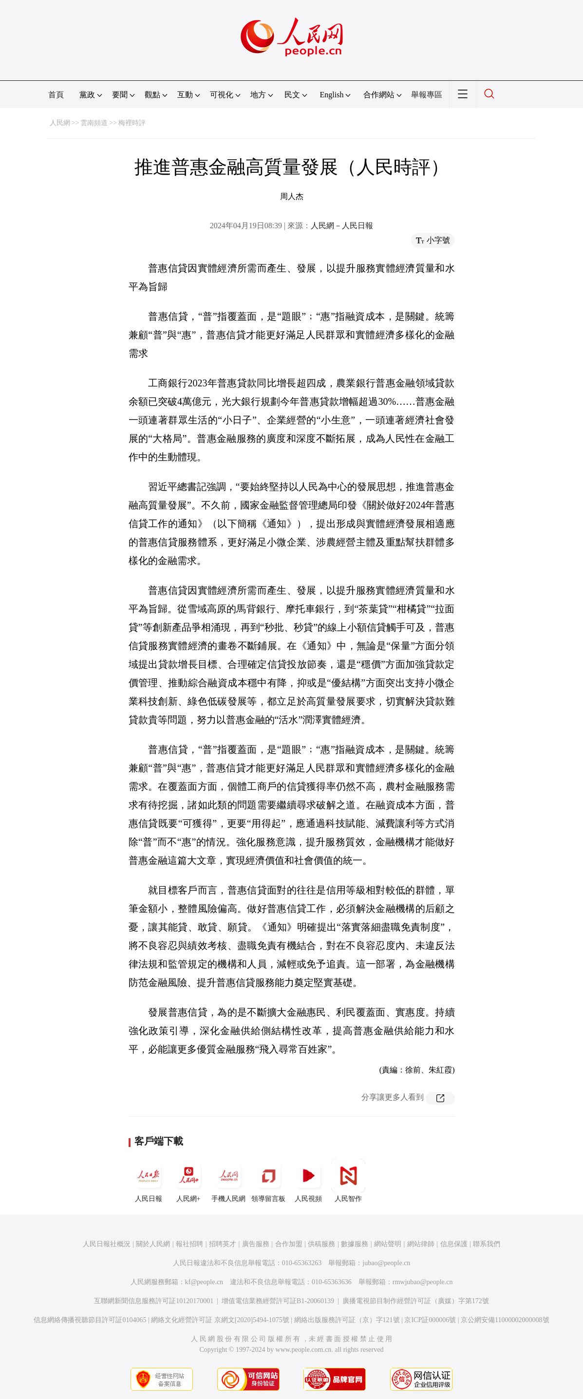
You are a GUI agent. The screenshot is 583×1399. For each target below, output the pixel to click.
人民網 (60, 123)
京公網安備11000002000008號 (505, 1320)
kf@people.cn (204, 1282)
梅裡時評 (132, 123)
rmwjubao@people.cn (423, 1282)
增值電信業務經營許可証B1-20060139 (278, 1301)
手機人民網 (228, 1180)
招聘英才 (222, 1244)
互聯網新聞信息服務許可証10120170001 (153, 1301)
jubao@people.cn (386, 1263)
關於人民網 (153, 1244)
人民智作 (348, 1180)
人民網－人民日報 (342, 225)
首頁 (56, 95)
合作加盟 (288, 1244)
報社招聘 (189, 1244)
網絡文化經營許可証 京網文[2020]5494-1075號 (220, 1320)
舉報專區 (426, 95)
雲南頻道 (94, 123)
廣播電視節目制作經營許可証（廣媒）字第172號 (415, 1301)
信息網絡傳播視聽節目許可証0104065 (90, 1320)
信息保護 (454, 1244)
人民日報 (149, 1180)
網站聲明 (387, 1244)
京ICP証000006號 (430, 1320)
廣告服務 (255, 1244)
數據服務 (354, 1244)
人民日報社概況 (107, 1244)
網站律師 (420, 1244)
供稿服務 (321, 1244)
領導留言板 (268, 1180)
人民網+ (188, 1180)
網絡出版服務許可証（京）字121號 (347, 1320)
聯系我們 (486, 1244)
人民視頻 (308, 1180)
